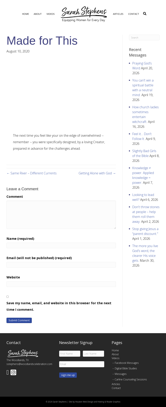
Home (25, 13)
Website (13, 277)
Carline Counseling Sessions (131, 379)
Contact (133, 13)
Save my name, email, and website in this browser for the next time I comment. (58, 306)
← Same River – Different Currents (31, 173)
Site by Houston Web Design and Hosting (86, 401)
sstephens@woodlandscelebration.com (29, 364)
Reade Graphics (113, 401)
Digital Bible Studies (126, 368)
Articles (118, 13)
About (38, 13)
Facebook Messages (127, 363)
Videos (51, 13)
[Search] (144, 13)
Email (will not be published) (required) (39, 258)
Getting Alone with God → (97, 173)
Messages (121, 374)
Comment (14, 196)
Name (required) (20, 238)
